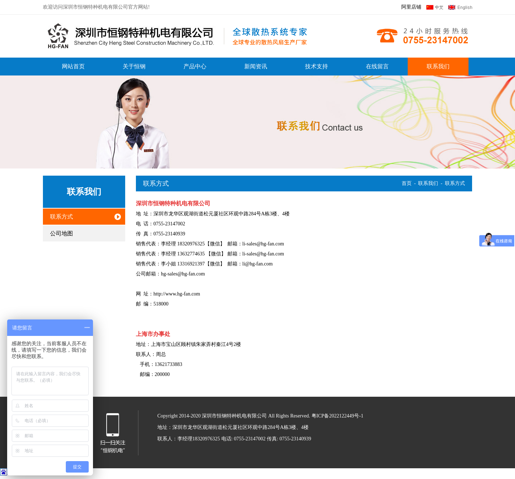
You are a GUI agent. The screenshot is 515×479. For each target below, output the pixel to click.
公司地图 (61, 233)
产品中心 (194, 66)
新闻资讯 (255, 66)
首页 (407, 183)
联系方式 (61, 217)
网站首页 (73, 66)
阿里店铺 (411, 7)
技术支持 (316, 66)
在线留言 (377, 66)
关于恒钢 (134, 66)
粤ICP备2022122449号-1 (337, 416)
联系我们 (438, 66)
